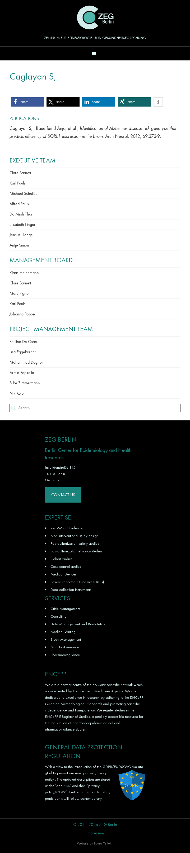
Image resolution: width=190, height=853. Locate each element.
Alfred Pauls (19, 203)
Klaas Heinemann (24, 272)
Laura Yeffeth (103, 843)
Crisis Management (65, 608)
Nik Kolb (17, 393)
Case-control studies (65, 566)
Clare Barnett (20, 172)
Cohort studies (61, 558)
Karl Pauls (17, 183)
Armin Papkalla (22, 372)
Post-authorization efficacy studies (76, 551)
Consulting (58, 616)
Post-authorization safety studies (74, 543)
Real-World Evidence (66, 528)
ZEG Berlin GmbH (95, 17)
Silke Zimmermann (25, 382)
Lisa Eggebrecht (22, 351)
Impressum (95, 833)
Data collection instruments (70, 589)
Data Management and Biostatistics (77, 624)
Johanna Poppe (22, 313)
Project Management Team (51, 329)
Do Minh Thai (21, 214)
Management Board (41, 260)
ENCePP (99, 684)
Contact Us (63, 494)
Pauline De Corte (23, 341)
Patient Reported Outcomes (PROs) (77, 581)
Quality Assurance (64, 647)
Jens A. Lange (21, 234)
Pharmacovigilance (65, 654)
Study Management (65, 639)
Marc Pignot (19, 293)
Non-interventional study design (74, 535)
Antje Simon (19, 245)
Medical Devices (63, 574)
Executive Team (32, 160)
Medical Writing (63, 631)
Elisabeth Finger (22, 224)
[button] (95, 53)
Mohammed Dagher (26, 362)
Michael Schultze (24, 193)
